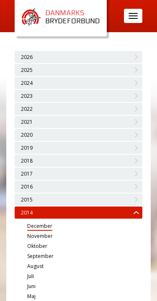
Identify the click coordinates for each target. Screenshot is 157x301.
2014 (27, 212)
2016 (27, 186)
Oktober (37, 246)
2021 (27, 121)
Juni (31, 286)
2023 (27, 95)
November (40, 236)
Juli (30, 276)
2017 (27, 173)
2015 (27, 199)
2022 (27, 108)
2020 (27, 134)
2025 (27, 70)
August (35, 266)
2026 (27, 57)
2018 (27, 160)
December (39, 226)
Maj (31, 296)
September (40, 256)
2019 (27, 147)
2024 (27, 83)
